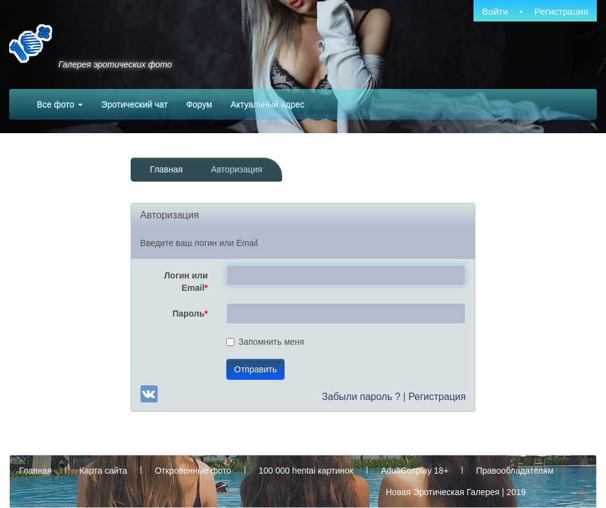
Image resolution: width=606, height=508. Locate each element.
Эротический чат (134, 104)
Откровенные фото (193, 470)
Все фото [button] (60, 104)
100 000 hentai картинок (306, 470)
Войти (495, 11)
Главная (166, 169)
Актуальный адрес (267, 104)
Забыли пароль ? (361, 396)
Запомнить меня (265, 342)
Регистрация (561, 11)
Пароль (190, 313)
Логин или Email (186, 282)
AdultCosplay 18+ (414, 470)
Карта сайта (103, 470)
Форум (199, 104)
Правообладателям (514, 470)
